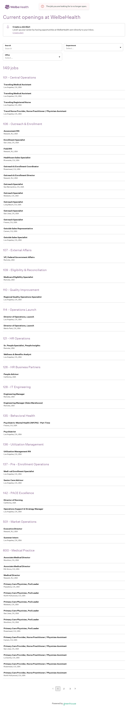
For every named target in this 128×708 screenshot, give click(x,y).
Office (7, 55)
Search (8, 45)
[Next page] (75, 689)
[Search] (32, 49)
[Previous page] (52, 689)
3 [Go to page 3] (70, 689)
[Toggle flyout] (120, 47)
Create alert (18, 33)
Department (71, 45)
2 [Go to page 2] (63, 689)
